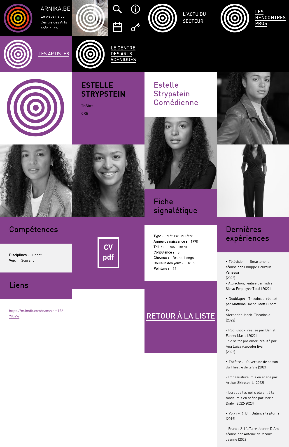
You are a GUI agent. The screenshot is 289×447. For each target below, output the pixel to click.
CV (108, 253)
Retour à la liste (180, 316)
